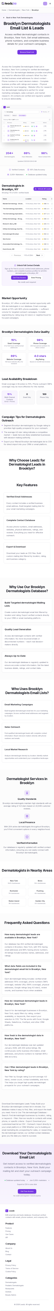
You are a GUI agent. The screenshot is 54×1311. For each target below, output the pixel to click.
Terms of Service (11, 1268)
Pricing (8, 1231)
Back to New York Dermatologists (18, 18)
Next (39, 255)
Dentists (8, 1292)
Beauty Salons (10, 1295)
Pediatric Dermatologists (14, 1285)
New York (25, 10)
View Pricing (36, 278)
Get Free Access (19, 278)
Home (4, 10)
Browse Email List (27, 52)
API (6, 1237)
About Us (8, 1248)
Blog (7, 1251)
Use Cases (9, 1234)
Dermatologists (14, 10)
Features (8, 1228)
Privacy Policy (10, 1265)
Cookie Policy (10, 1272)
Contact (8, 1254)
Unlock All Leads (43, 189)
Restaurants (9, 1289)
